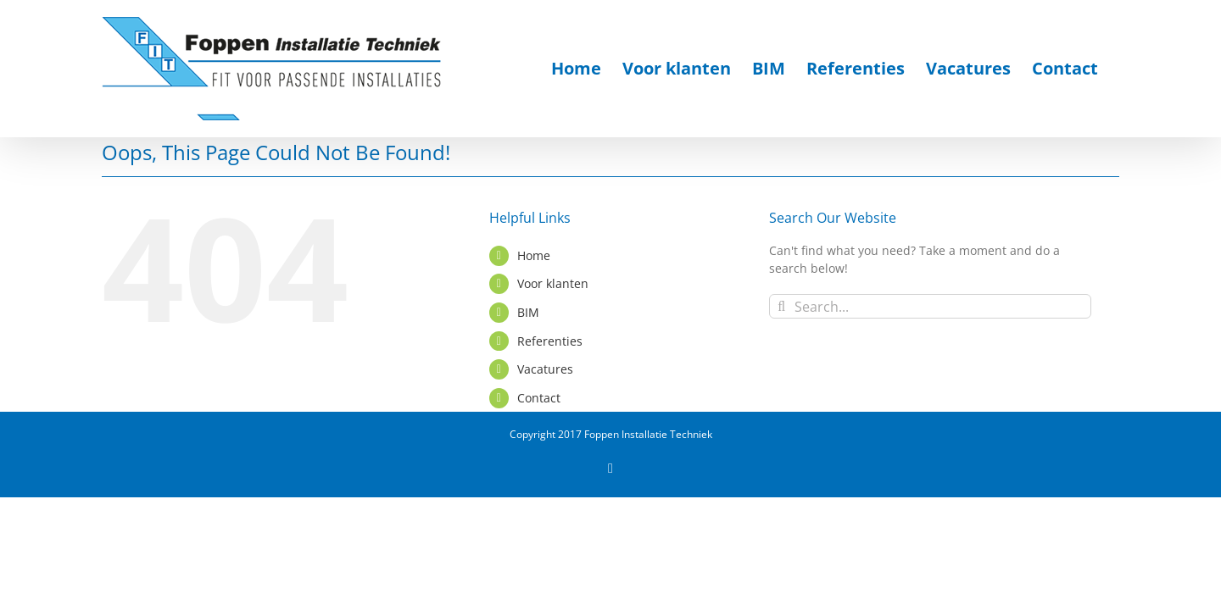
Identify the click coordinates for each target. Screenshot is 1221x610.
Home (533, 255)
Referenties (550, 341)
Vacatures (545, 369)
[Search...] (930, 306)
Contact (538, 398)
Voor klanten (552, 283)
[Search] (781, 306)
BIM (528, 312)
